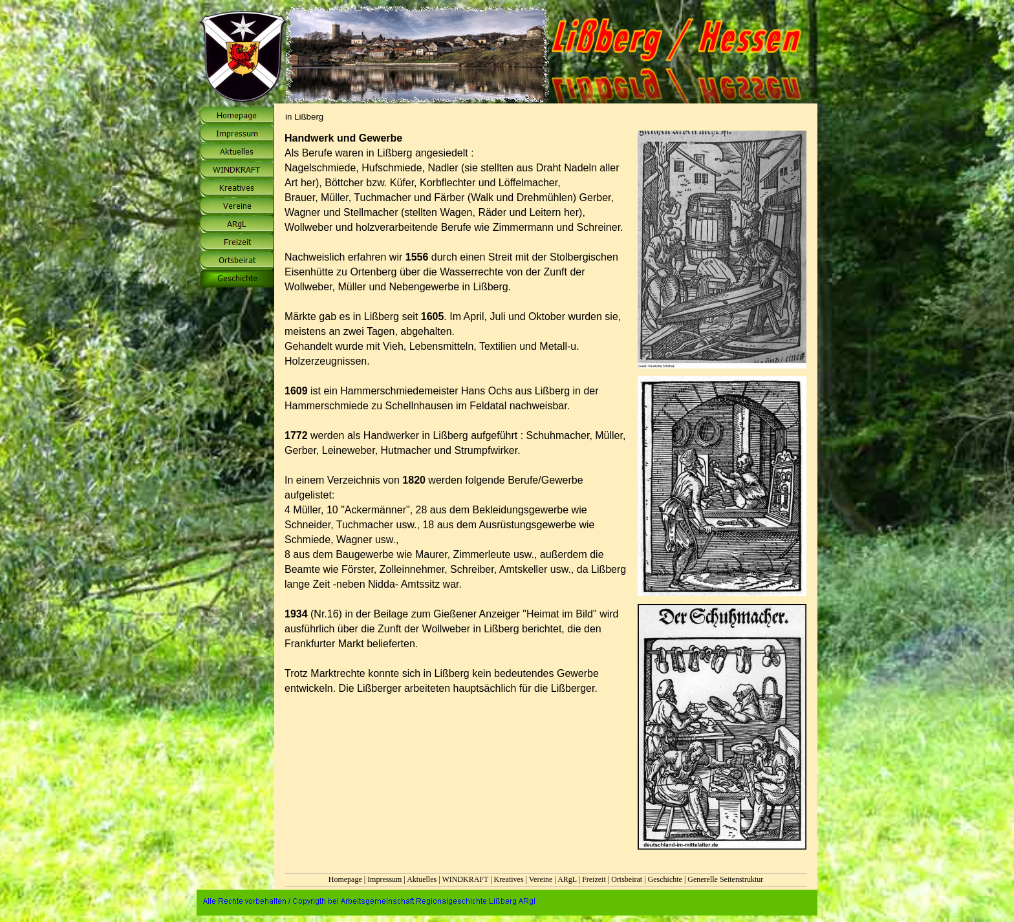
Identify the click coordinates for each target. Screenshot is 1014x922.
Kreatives (509, 879)
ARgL (567, 879)
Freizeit (594, 879)
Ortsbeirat (626, 879)
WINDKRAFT (465, 879)
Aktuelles (422, 879)
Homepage (345, 879)
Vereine (541, 879)
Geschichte (665, 879)
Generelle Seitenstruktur (725, 879)
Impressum (384, 879)
